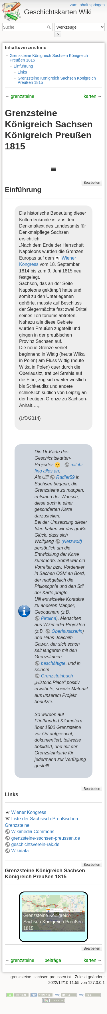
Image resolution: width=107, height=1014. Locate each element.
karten (90, 96)
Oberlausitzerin (67, 631)
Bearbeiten (92, 183)
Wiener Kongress (28, 812)
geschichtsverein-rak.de (35, 844)
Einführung (23, 66)
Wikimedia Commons (32, 831)
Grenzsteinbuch (57, 675)
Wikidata (20, 850)
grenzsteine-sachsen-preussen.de (45, 838)
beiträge (53, 960)
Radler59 (65, 477)
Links (22, 72)
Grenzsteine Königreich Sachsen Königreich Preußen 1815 (49, 57)
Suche (49, 27)
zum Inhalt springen (87, 5)
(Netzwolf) (72, 541)
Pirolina (48, 618)
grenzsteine (22, 96)
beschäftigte (53, 663)
